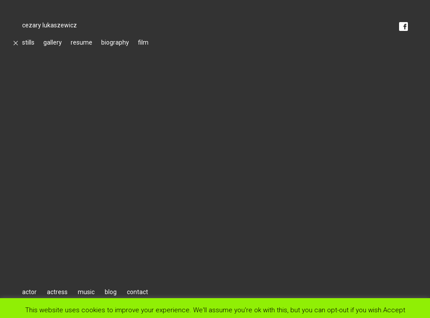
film (143, 42)
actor (29, 291)
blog (111, 291)
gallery (52, 42)
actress (57, 291)
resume (81, 42)
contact (137, 291)
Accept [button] (394, 310)
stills (28, 42)
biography (115, 42)
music (86, 291)
